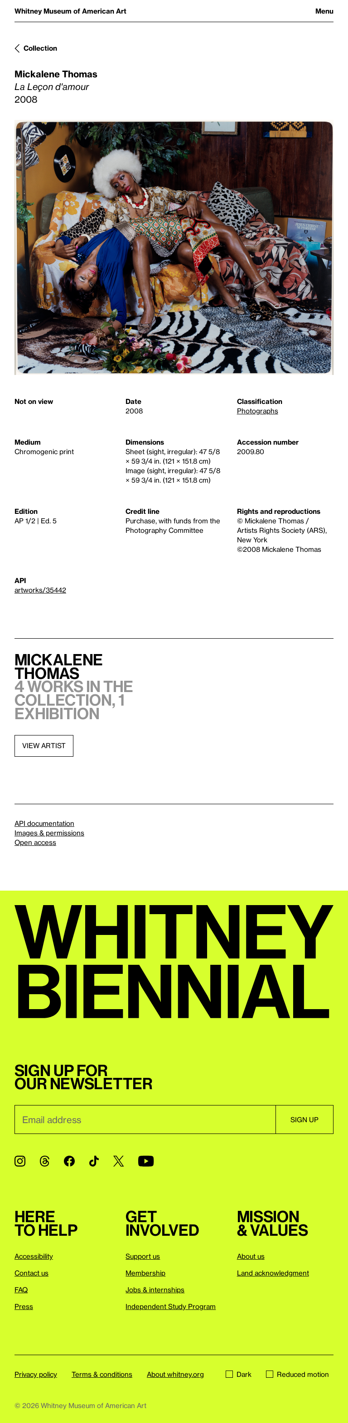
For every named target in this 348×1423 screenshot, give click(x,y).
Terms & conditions (102, 1374)
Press (23, 1306)
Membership (145, 1273)
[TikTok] (94, 1161)
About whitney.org (175, 1374)
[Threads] (45, 1161)
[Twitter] (118, 1161)
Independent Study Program (171, 1306)
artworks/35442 (40, 590)
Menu (324, 11)
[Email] (145, 1119)
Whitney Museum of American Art (70, 11)
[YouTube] (146, 1161)
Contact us (31, 1273)
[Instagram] (20, 1161)
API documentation (44, 823)
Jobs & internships (155, 1289)
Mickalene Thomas (55, 73)
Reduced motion (297, 1374)
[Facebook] (69, 1161)
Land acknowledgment (273, 1273)
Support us (143, 1256)
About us (251, 1256)
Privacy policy (35, 1374)
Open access (35, 842)
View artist (44, 745)
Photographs (257, 411)
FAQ (21, 1289)
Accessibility (33, 1256)
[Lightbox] (174, 247)
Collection (40, 48)
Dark (238, 1374)
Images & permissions (49, 833)
